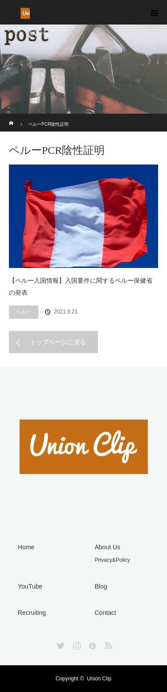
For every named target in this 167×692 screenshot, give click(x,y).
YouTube (30, 586)
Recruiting (32, 612)
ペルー (24, 312)
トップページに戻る (58, 342)
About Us (108, 547)
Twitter (59, 644)
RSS (107, 644)
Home (26, 547)
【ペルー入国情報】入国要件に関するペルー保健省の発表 (80, 286)
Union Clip (99, 679)
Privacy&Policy (112, 560)
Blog (101, 586)
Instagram (75, 644)
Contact (105, 612)
